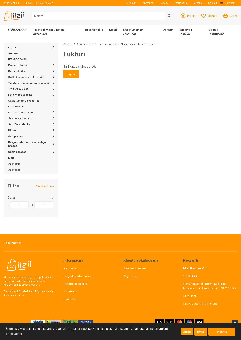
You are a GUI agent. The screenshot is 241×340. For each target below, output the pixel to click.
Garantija (198, 3)
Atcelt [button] (187, 331)
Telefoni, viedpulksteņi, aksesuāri (49, 31)
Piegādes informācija (77, 276)
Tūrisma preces (107, 44)
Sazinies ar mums (134, 268)
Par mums (70, 268)
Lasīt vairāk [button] (14, 334)
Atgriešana (180, 3)
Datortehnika (94, 29)
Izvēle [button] (200, 331)
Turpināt (71, 74)
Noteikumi (131, 3)
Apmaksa (148, 3)
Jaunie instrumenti (217, 31)
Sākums (68, 44)
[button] (228, 3)
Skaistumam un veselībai (133, 31)
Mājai (113, 29)
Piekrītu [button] (222, 331)
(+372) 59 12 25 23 (44, 3)
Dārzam (168, 29)
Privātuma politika (75, 284)
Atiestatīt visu (44, 186)
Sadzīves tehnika (185, 31)
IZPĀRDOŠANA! (17, 29)
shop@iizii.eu (11, 3)
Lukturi (151, 44)
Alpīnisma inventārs (132, 44)
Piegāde (164, 3)
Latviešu (227, 3)
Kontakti (213, 3)
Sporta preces (85, 44)
